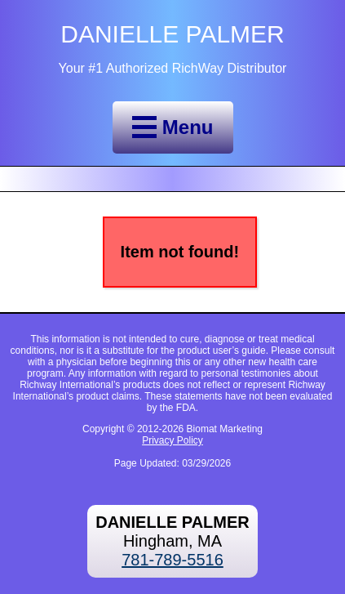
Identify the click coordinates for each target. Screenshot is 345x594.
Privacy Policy (172, 440)
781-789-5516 (172, 560)
